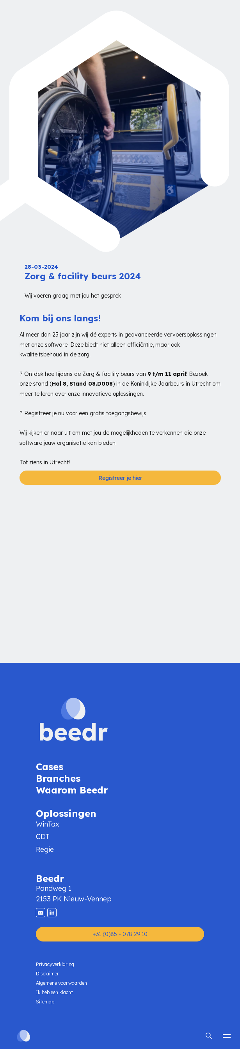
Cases (49, 766)
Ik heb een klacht (54, 992)
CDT (43, 836)
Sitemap (45, 1002)
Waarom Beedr (72, 789)
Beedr (50, 878)
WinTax (47, 824)
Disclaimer (47, 974)
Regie (45, 849)
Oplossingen (66, 812)
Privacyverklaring (55, 964)
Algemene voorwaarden (61, 983)
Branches (58, 777)
